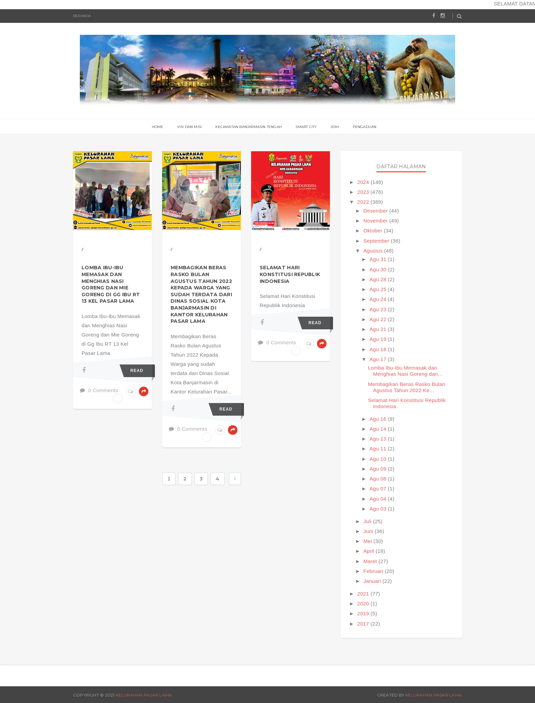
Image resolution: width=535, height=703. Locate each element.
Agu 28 (379, 279)
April (369, 551)
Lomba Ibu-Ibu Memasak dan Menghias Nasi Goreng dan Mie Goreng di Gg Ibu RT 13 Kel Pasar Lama (111, 284)
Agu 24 (379, 299)
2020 (364, 603)
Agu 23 (379, 309)
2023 (364, 192)
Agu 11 (379, 448)
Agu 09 (379, 469)
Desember (376, 211)
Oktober (373, 230)
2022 (364, 202)
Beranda (82, 16)
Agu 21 (379, 329)
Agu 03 (379, 509)
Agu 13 (379, 439)
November (376, 221)
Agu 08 (379, 479)
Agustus (373, 251)
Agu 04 (379, 499)
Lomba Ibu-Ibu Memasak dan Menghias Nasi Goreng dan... (405, 371)
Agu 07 (379, 488)
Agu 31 (379, 259)
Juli (368, 521)
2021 (364, 594)
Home (157, 127)
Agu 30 (379, 269)
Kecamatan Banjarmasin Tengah (248, 127)
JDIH (335, 127)
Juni (369, 531)
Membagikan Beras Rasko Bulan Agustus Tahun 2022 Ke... (406, 387)
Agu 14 (379, 429)
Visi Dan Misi (189, 127)
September (377, 241)
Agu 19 (379, 339)
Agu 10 (379, 459)
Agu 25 (379, 289)
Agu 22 (379, 319)
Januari (372, 581)
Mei (368, 541)
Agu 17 (379, 359)
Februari (374, 571)
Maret (370, 561)
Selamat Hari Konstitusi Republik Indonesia (290, 274)
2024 (364, 182)
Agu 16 (379, 419)
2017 (364, 624)
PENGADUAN (365, 127)
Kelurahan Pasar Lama (144, 695)
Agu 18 (379, 349)
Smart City (306, 127)
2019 (364, 613)
